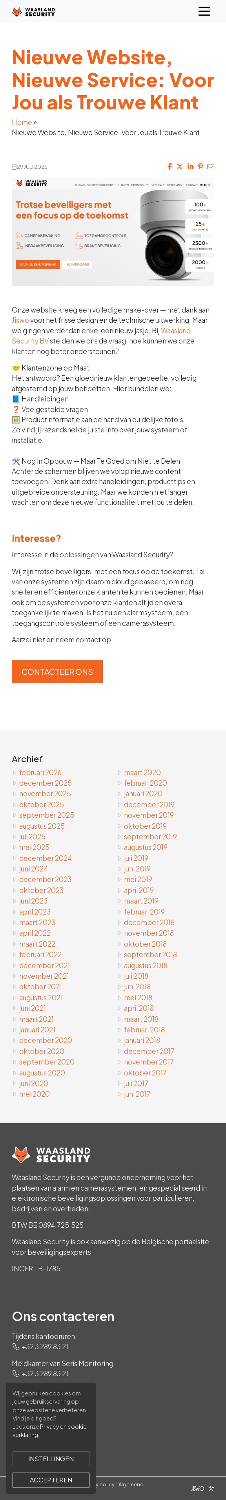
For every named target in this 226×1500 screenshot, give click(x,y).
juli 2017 (136, 1083)
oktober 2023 (41, 890)
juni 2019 (137, 868)
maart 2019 (141, 900)
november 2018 (149, 933)
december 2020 (45, 1040)
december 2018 (149, 922)
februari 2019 (144, 911)
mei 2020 (34, 1094)
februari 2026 (40, 772)
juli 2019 (136, 858)
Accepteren (51, 1480)
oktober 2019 (145, 826)
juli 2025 (32, 836)
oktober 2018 (145, 944)
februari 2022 (40, 954)
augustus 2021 (41, 997)
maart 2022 (37, 944)
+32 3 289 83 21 (45, 1346)
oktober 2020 (41, 1051)
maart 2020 (142, 772)
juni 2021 (32, 1008)
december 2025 (45, 783)
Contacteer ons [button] (57, 671)
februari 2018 (144, 1029)
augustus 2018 (146, 965)
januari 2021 (37, 1029)
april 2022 (35, 933)
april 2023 (35, 911)
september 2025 (46, 815)
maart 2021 (36, 1019)
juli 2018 (136, 976)
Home (22, 122)
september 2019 (150, 836)
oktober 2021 (40, 986)
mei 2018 (138, 997)
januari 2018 (142, 1040)
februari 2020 (145, 783)
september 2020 (47, 1061)
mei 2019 (138, 879)
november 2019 (149, 815)
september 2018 (150, 954)
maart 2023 (37, 922)
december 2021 (44, 965)
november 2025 (45, 793)
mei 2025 (34, 847)
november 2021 (44, 976)
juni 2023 (33, 900)
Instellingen (51, 1459)
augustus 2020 (42, 1072)
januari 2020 (143, 793)
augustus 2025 (42, 826)
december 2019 (149, 804)
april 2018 (139, 1008)
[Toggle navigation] (204, 11)
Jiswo (20, 320)
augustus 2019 (146, 847)
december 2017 (149, 1051)
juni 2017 (137, 1094)
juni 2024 (33, 868)
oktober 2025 (41, 804)
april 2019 (139, 890)
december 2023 (45, 879)
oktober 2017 (145, 1072)
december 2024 (45, 858)
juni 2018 (137, 986)
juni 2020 (33, 1083)
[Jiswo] (201, 1488)
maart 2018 (141, 1019)
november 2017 (149, 1061)
